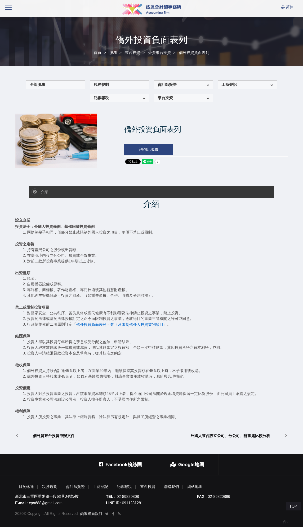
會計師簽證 (167, 85)
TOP (293, 506)
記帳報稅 (101, 98)
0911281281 (132, 503)
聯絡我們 (171, 487)
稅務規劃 (101, 85)
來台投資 (132, 53)
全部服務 (37, 85)
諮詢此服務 (148, 149)
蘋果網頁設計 (91, 514)
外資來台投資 (159, 53)
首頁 (97, 53)
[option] (56, 141)
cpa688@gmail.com (45, 503)
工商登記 (229, 85)
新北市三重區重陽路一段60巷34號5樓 (47, 496)
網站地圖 (194, 487)
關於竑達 (26, 487)
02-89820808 (128, 497)
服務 (113, 53)
